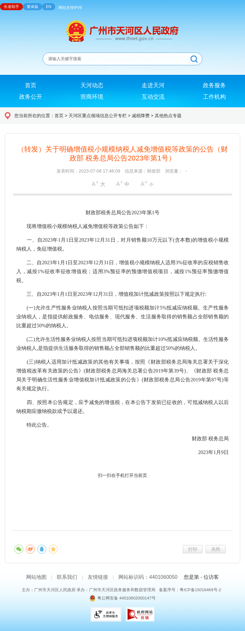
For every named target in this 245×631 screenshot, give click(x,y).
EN (48, 6)
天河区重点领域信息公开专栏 (98, 115)
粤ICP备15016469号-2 (200, 589)
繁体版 (32, 6)
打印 (192, 549)
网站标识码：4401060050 (147, 577)
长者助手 (11, 6)
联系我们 (67, 577)
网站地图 (36, 577)
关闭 (215, 549)
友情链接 (98, 577)
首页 (59, 115)
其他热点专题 (168, 115)
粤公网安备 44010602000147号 (126, 598)
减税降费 (141, 115)
